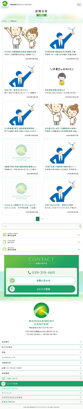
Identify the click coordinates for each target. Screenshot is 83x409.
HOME (4, 21)
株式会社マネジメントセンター (16, 4)
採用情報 (5, 373)
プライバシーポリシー (10, 388)
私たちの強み (7, 347)
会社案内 (5, 342)
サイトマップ (7, 393)
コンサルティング (8, 357)
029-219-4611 (43, 272)
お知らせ (41, 12)
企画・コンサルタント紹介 (12, 368)
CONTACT (41, 260)
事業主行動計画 (8, 402)
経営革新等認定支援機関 (12, 397)
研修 (3, 352)
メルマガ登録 (43, 288)
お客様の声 (6, 363)
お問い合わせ (43, 280)
